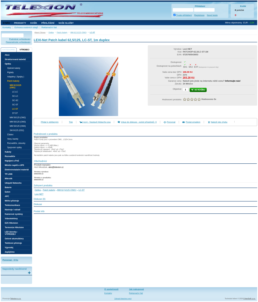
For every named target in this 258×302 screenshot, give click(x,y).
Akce (7, 55)
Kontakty (6, 27)
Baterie (8, 187)
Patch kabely (49, 190)
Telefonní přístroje (13, 243)
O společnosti (111, 289)
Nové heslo (212, 15)
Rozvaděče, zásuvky (16, 143)
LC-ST (15, 109)
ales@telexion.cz (56, 167)
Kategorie (8, 49)
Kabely (8, 152)
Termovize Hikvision (14, 227)
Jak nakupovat (136, 289)
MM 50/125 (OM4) (18, 126)
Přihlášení (47, 23)
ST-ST (15, 113)
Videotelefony (11, 218)
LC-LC (15, 92)
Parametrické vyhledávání (18, 42)
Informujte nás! (233, 81)
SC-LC (15, 96)
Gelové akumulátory (14, 238)
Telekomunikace (12, 205)
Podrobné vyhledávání (19, 39)
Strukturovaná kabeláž (15, 59)
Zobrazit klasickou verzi (122, 299)
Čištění (10, 134)
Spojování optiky (14, 147)
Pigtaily (10, 72)
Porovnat (171, 122)
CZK (252, 22)
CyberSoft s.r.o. (249, 299)
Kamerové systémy (14, 214)
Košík (33, 23)
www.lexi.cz (38, 174)
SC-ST (15, 105)
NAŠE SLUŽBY (66, 23)
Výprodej (9, 247)
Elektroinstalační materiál (17, 170)
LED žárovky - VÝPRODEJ (11, 233)
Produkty (20, 23)
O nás (6, 23)
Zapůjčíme (9, 252)
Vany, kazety (12, 139)
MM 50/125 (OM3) (18, 122)
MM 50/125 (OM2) (18, 117)
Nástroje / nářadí (12, 210)
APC (7, 196)
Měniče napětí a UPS (14, 165)
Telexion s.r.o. (15, 299)
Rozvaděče (10, 156)
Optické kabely (13, 68)
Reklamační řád (49, 27)
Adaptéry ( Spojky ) (15, 77)
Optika (38, 190)
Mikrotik (8, 178)
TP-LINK (9, 174)
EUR (245, 22)
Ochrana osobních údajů (26, 27)
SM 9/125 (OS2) (17, 130)
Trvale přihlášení (184, 15)
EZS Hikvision (11, 223)
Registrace (199, 15)
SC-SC (15, 100)
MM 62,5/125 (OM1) (66, 190)
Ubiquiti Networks (13, 183)
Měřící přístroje (12, 201)
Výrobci (24, 49)
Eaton (7, 192)
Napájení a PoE (12, 161)
